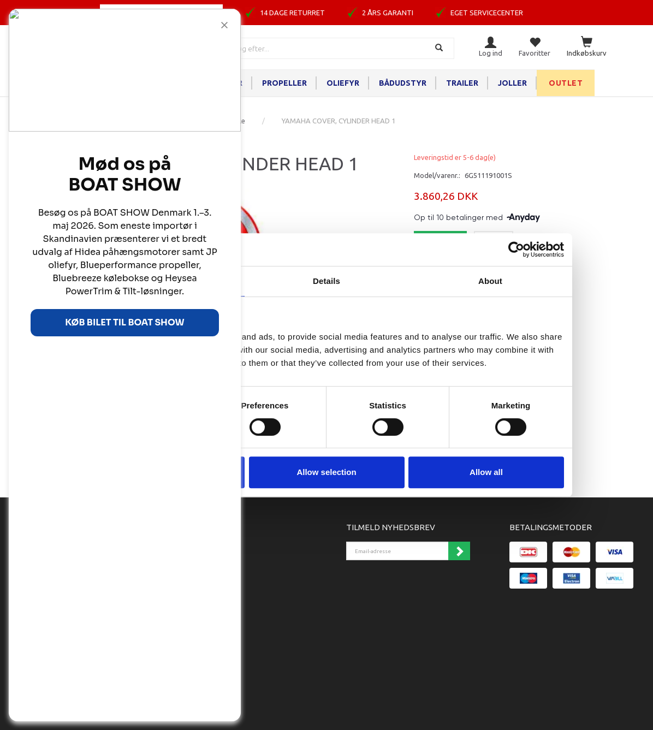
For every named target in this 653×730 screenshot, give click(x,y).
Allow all (486, 472)
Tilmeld (459, 551)
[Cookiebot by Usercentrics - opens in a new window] (516, 249)
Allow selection (326, 472)
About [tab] (490, 281)
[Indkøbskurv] (587, 47)
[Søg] (440, 48)
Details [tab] (326, 281)
